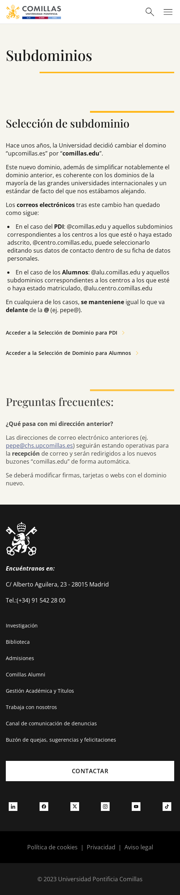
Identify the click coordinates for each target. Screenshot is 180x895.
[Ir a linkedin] (13, 806)
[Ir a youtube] (136, 806)
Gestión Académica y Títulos (40, 690)
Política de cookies (52, 847)
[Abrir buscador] (150, 12)
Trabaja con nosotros (31, 707)
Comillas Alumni (25, 674)
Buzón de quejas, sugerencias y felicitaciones (61, 739)
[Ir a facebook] (44, 806)
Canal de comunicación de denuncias (51, 723)
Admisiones (20, 658)
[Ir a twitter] (74, 806)
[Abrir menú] (168, 12)
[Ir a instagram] (105, 806)
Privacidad (101, 847)
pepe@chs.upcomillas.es (39, 445)
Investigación (22, 625)
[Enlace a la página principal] (33, 12)
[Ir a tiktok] (167, 806)
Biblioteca (18, 641)
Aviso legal (138, 847)
